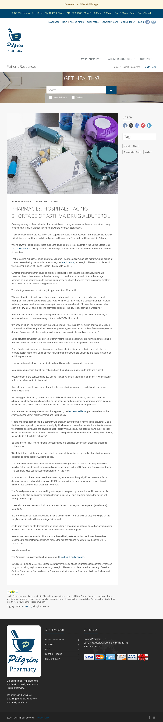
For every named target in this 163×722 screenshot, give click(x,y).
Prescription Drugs (132, 152)
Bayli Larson (68, 262)
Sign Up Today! (128, 22)
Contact (146, 59)
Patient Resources (119, 59)
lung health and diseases (71, 557)
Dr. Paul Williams (77, 411)
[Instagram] (153, 22)
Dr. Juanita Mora (19, 248)
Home (116, 67)
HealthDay (27, 606)
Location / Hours (110, 22)
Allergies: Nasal (131, 146)
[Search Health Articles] (76, 90)
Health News (58, 97)
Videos (78, 97)
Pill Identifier (77, 22)
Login (141, 22)
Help (64, 22)
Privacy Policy (52, 659)
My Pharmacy (90, 59)
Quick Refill (93, 22)
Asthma (148, 152)
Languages (54, 22)
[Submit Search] (111, 90)
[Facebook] (147, 22)
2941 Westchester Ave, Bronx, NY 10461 (34, 13)
